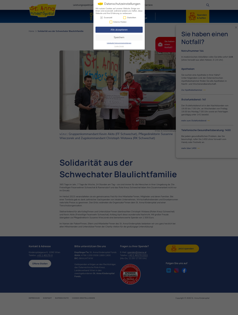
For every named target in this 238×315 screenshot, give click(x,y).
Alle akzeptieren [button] (119, 29)
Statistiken (129, 17)
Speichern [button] (119, 37)
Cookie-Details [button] (119, 46)
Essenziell (106, 17)
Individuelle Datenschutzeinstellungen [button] (119, 43)
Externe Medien (118, 21)
